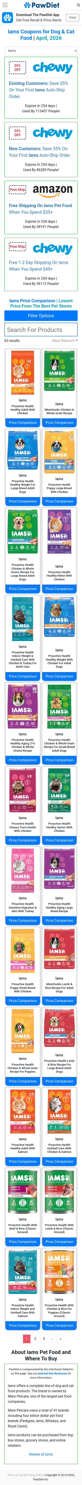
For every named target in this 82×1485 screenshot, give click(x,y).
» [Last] (60, 1339)
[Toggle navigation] (5, 5)
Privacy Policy (34, 1475)
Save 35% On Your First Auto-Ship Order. (38, 90)
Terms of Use (15, 1475)
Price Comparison (23, 423)
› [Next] (52, 1339)
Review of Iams (41, 1454)
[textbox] (41, 329)
